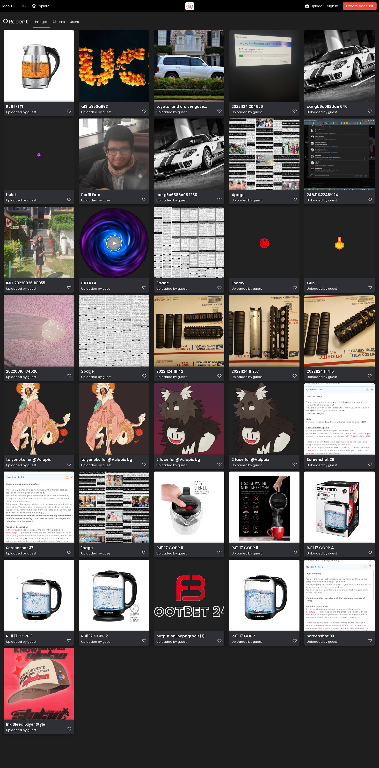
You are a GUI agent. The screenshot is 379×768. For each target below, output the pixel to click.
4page (237, 198)
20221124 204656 (247, 109)
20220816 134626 (21, 378)
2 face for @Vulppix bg (176, 467)
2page (87, 378)
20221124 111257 (245, 378)
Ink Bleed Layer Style (24, 737)
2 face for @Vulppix (249, 467)
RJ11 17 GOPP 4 (319, 557)
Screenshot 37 (19, 557)
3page (162, 288)
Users (74, 21)
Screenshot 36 (319, 467)
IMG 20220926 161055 (25, 288)
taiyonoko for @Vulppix (27, 467)
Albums (58, 21)
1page (86, 557)
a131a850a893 (93, 109)
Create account (359, 6)
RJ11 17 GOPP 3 (18, 647)
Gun (310, 288)
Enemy (237, 288)
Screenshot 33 (319, 647)
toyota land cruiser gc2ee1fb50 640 (182, 109)
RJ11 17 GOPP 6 (168, 557)
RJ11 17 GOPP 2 (93, 647)
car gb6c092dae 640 (325, 109)
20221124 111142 (169, 378)
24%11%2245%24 (322, 198)
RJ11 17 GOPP (242, 647)
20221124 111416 (320, 378)
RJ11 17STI (14, 109)
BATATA (88, 288)
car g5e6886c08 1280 (175, 198)
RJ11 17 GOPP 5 (244, 557)
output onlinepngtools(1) (178, 647)
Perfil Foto (90, 198)
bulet (10, 198)
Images (41, 21)
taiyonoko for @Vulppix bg (105, 467)
